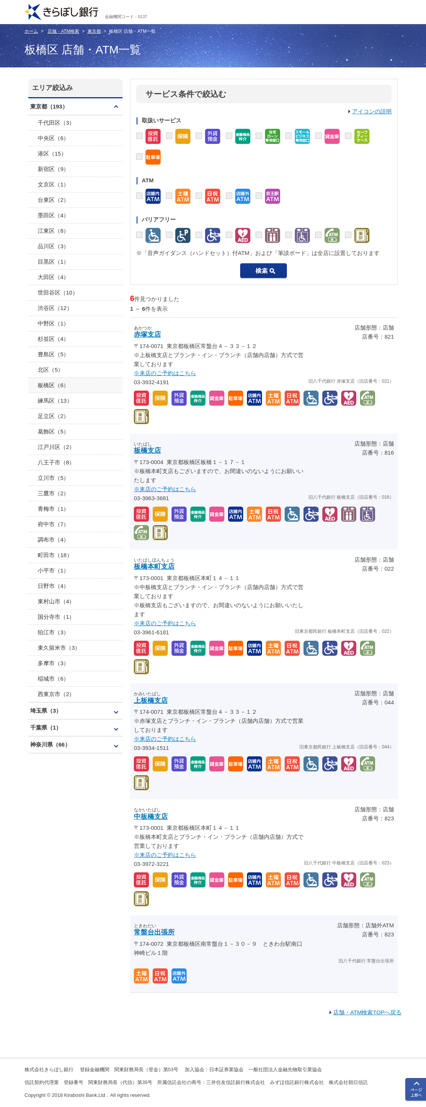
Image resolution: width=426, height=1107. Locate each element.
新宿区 (53, 169)
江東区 (53, 231)
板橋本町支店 (154, 566)
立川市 (53, 478)
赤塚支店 (147, 334)
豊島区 (53, 354)
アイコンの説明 (372, 111)
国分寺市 (56, 617)
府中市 (53, 524)
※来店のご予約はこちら (165, 373)
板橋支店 (147, 450)
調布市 (53, 539)
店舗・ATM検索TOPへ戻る (367, 1012)
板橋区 (53, 385)
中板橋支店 (151, 816)
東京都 (94, 31)
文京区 (53, 184)
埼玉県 (45, 710)
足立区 (53, 416)
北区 (50, 369)
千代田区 (56, 122)
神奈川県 (50, 744)
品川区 (53, 246)
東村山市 (56, 601)
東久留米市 (59, 647)
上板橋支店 (151, 700)
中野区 (53, 323)
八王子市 (56, 462)
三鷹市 (53, 493)
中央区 (53, 138)
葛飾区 (53, 431)
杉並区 (53, 339)
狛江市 (53, 632)
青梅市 (53, 508)
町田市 (55, 555)
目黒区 (53, 261)
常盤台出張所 (154, 932)
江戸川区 (56, 447)
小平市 (53, 570)
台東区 (53, 200)
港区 (52, 153)
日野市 (53, 586)
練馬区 (55, 400)
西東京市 (56, 694)
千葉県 (45, 727)
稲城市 (53, 678)
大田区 (53, 277)
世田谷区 (58, 292)
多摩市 (53, 663)
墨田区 (53, 215)
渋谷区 (55, 308)
